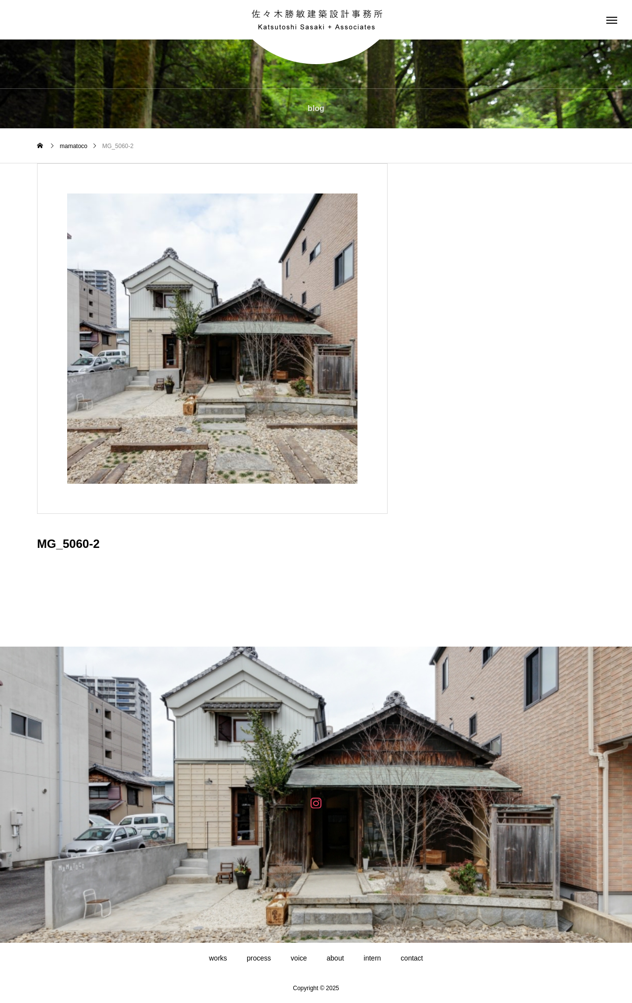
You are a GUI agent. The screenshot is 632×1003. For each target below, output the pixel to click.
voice (299, 958)
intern (372, 958)
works (218, 958)
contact (412, 958)
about (335, 958)
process (259, 958)
